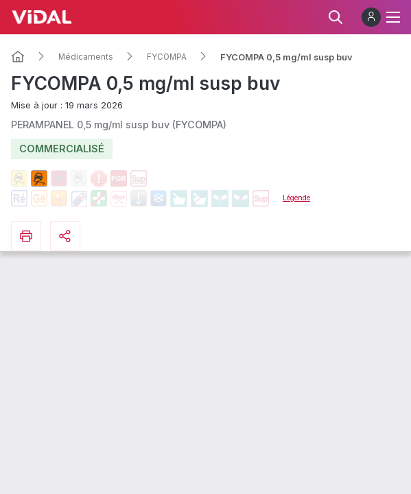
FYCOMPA (167, 57)
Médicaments (85, 57)
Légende (296, 197)
